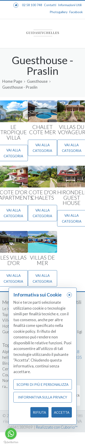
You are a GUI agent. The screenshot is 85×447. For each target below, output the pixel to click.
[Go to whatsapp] (11, 433)
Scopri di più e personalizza (42, 384)
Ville (6, 320)
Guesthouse (37, 81)
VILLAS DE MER (42, 260)
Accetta (61, 412)
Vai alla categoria (42, 148)
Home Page (12, 81)
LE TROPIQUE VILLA (13, 132)
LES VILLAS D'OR (13, 260)
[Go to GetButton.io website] (11, 442)
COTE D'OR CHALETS (42, 195)
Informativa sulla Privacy (42, 397)
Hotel (7, 326)
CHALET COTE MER (42, 129)
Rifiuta (39, 412)
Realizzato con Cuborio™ (56, 427)
